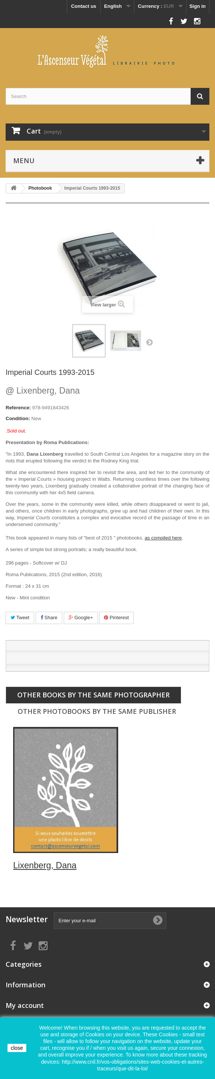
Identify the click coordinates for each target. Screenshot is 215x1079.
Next (149, 342)
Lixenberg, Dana (43, 390)
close (17, 1048)
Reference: (18, 407)
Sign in (197, 6)
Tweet (20, 617)
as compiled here (163, 538)
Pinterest (116, 617)
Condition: (18, 418)
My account (25, 1005)
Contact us (83, 6)
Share (49, 617)
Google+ (81, 617)
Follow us (154, 19)
